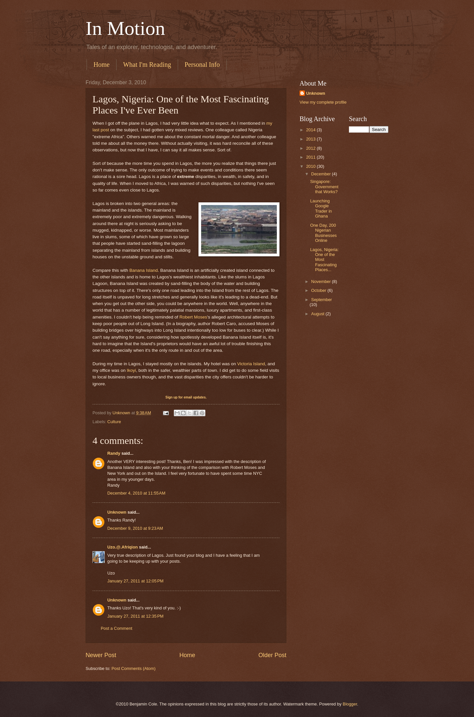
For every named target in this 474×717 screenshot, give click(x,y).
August (318, 313)
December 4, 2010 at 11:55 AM (136, 493)
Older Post (272, 655)
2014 (311, 129)
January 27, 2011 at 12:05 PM (135, 580)
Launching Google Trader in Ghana (321, 208)
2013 (311, 139)
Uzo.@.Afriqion (122, 547)
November (321, 281)
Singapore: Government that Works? (324, 186)
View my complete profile (323, 102)
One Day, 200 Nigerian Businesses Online (323, 233)
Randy (113, 453)
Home (101, 64)
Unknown (116, 512)
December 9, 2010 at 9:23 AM (135, 528)
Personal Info (202, 64)
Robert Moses (193, 317)
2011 (311, 157)
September (321, 299)
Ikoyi (131, 370)
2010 (311, 166)
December (321, 173)
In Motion (125, 28)
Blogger (350, 704)
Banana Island (143, 270)
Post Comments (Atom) (134, 668)
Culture (114, 421)
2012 (311, 148)
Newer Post (101, 655)
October (319, 290)
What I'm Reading (147, 64)
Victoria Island (251, 363)
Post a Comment (116, 628)
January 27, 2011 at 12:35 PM (135, 616)
